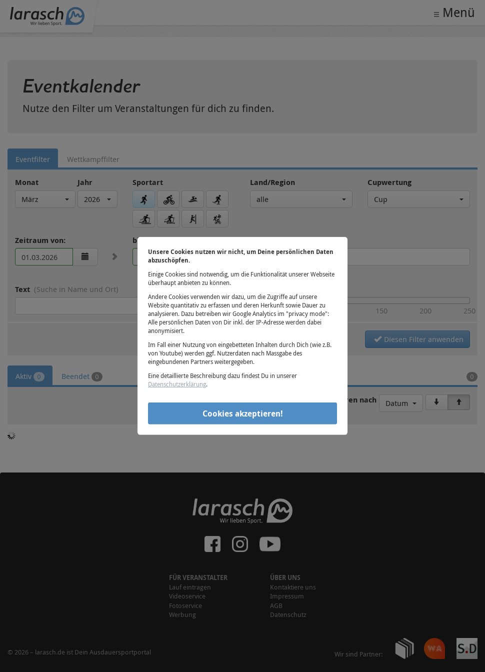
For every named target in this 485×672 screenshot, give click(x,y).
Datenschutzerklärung (177, 384)
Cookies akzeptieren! (242, 413)
